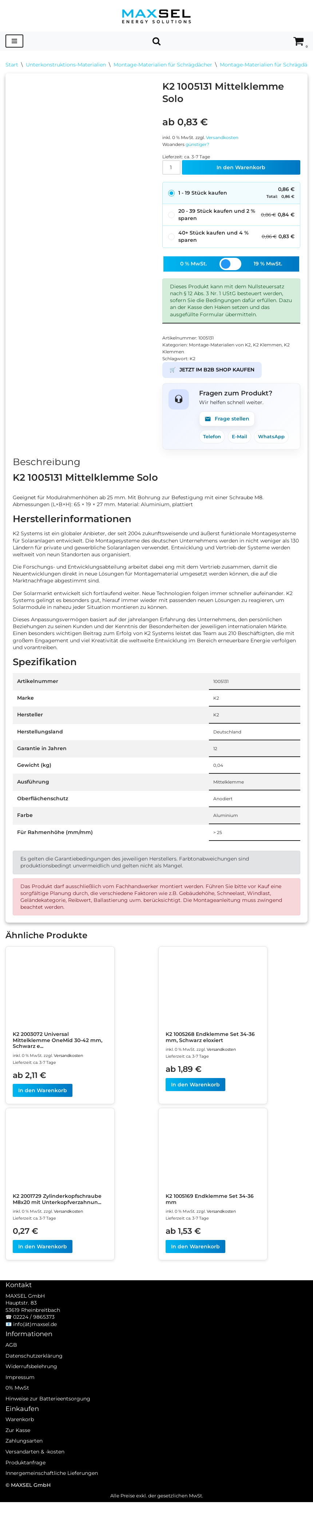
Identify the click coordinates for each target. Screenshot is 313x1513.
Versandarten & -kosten (34, 1472)
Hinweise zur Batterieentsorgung (47, 1419)
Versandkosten (228, 137)
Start (11, 64)
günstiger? (200, 144)
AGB (11, 1365)
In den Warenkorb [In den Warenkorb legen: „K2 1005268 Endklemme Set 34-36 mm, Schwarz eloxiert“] (195, 1094)
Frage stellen (227, 421)
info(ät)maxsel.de (35, 1345)
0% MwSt (17, 1408)
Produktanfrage (25, 1483)
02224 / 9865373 (34, 1337)
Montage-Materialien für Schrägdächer (163, 64)
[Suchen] (156, 41)
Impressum (20, 1398)
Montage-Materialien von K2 (224, 347)
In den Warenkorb (241, 168)
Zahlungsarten (24, 1461)
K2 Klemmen (276, 347)
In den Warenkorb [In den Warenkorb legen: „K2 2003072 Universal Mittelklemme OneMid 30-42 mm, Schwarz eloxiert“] (42, 1100)
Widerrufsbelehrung (31, 1387)
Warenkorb (19, 1440)
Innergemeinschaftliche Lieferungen (51, 1493)
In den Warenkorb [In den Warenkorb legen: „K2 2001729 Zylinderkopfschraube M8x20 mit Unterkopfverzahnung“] (42, 1257)
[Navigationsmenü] (14, 41)
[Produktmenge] (171, 168)
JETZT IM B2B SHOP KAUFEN (212, 373)
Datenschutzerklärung (34, 1376)
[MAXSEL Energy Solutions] (156, 16)
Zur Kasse (17, 1451)
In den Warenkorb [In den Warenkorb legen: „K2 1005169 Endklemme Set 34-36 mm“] (195, 1257)
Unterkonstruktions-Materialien (66, 64)
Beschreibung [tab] (46, 465)
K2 (194, 361)
